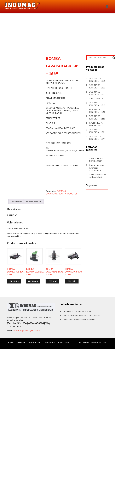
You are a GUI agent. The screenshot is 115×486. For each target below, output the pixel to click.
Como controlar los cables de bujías (97, 175)
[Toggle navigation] (107, 6)
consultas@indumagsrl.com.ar (26, 330)
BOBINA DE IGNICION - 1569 (97, 103)
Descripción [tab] (16, 201)
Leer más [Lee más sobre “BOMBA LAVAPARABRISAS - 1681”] (33, 281)
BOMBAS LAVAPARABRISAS (56, 192)
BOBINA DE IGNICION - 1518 (97, 110)
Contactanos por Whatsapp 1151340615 (97, 168)
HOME (11, 343)
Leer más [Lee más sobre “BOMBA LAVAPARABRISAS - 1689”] (71, 281)
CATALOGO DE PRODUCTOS (96, 159)
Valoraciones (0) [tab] (33, 201)
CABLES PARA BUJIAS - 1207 (96, 124)
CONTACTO (63, 343)
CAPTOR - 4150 (96, 98)
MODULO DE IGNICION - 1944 (97, 137)
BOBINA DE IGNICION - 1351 (97, 86)
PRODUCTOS (70, 193)
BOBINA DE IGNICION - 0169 (97, 117)
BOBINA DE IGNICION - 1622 (97, 93)
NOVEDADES (49, 343)
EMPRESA (21, 343)
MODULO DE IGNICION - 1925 (97, 79)
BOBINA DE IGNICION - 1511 (97, 130)
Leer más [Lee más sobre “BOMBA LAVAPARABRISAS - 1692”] (52, 281)
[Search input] (100, 58)
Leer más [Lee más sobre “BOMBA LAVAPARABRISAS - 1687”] (14, 281)
